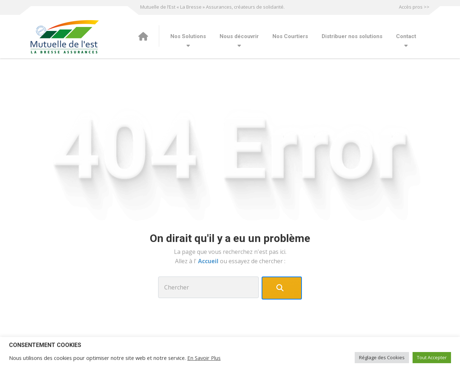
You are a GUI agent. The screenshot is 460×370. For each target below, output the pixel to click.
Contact (406, 36)
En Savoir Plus (204, 358)
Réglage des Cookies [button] (382, 357)
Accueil (209, 261)
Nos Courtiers (290, 36)
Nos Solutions (188, 36)
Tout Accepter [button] (432, 357)
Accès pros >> (414, 7)
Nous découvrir (239, 36)
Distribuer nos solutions (352, 36)
